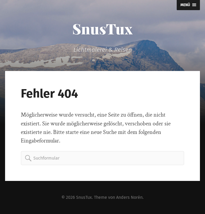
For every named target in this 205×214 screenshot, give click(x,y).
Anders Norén (129, 197)
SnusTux (102, 28)
